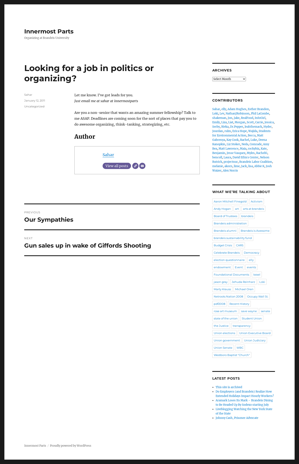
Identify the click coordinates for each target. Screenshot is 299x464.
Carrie (259, 122)
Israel (256, 274)
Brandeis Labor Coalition (255, 162)
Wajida (252, 131)
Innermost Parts (49, 31)
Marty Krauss (222, 289)
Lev (222, 113)
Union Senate (223, 347)
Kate (264, 148)
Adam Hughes (237, 109)
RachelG (261, 153)
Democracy (251, 252)
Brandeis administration (230, 223)
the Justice (221, 325)
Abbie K (259, 166)
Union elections (224, 333)
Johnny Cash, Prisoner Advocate (237, 418)
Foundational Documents (231, 274)
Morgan (240, 122)
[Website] (135, 166)
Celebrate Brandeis (227, 252)
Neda (245, 144)
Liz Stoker (233, 144)
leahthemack (253, 126)
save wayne (249, 311)
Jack (244, 166)
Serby (216, 126)
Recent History (239, 303)
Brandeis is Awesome (255, 230)
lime (237, 166)
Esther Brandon (258, 109)
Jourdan (217, 131)
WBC (240, 347)
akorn (228, 166)
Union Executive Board (255, 333)
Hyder (267, 126)
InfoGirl (260, 118)
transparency (242, 325)
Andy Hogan (222, 208)
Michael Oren (244, 289)
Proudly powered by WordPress (70, 445)
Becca (252, 135)
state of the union (226, 318)
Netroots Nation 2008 (228, 296)
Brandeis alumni (225, 230)
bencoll (217, 157)
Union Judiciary (255, 340)
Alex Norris (230, 170)
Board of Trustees (225, 216)
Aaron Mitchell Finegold (230, 201)
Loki (215, 113)
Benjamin (218, 153)
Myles (251, 153)
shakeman (219, 118)
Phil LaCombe (260, 113)
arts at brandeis (253, 208)
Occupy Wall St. (257, 296)
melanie (217, 166)
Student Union (252, 318)
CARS (239, 245)
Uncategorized (34, 106)
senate (265, 311)
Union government (227, 340)
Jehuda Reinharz (243, 281)
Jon (230, 118)
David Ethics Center (245, 157)
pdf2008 (219, 303)
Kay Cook (232, 140)
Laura (227, 157)
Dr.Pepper (236, 126)
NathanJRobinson (237, 113)
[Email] (142, 166)
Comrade (256, 144)
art (237, 208)
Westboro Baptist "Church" (232, 355)
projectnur (231, 162)
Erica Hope (239, 131)
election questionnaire (229, 260)
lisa (250, 166)
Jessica (269, 122)
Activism (256, 201)
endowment (222, 267)
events (251, 267)
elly (223, 109)
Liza (224, 122)
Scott (250, 122)
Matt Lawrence (228, 148)
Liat (230, 122)
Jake (236, 118)
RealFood (247, 118)
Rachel (244, 140)
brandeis (247, 216)
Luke (254, 140)
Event (239, 267)
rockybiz (253, 148)
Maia (243, 148)
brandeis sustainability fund (233, 238)
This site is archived (229, 387)
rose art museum (225, 311)
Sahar (108, 154)
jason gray (221, 281)
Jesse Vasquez (236, 153)
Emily (216, 122)
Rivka (225, 126)
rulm (227, 131)
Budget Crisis (223, 245)
